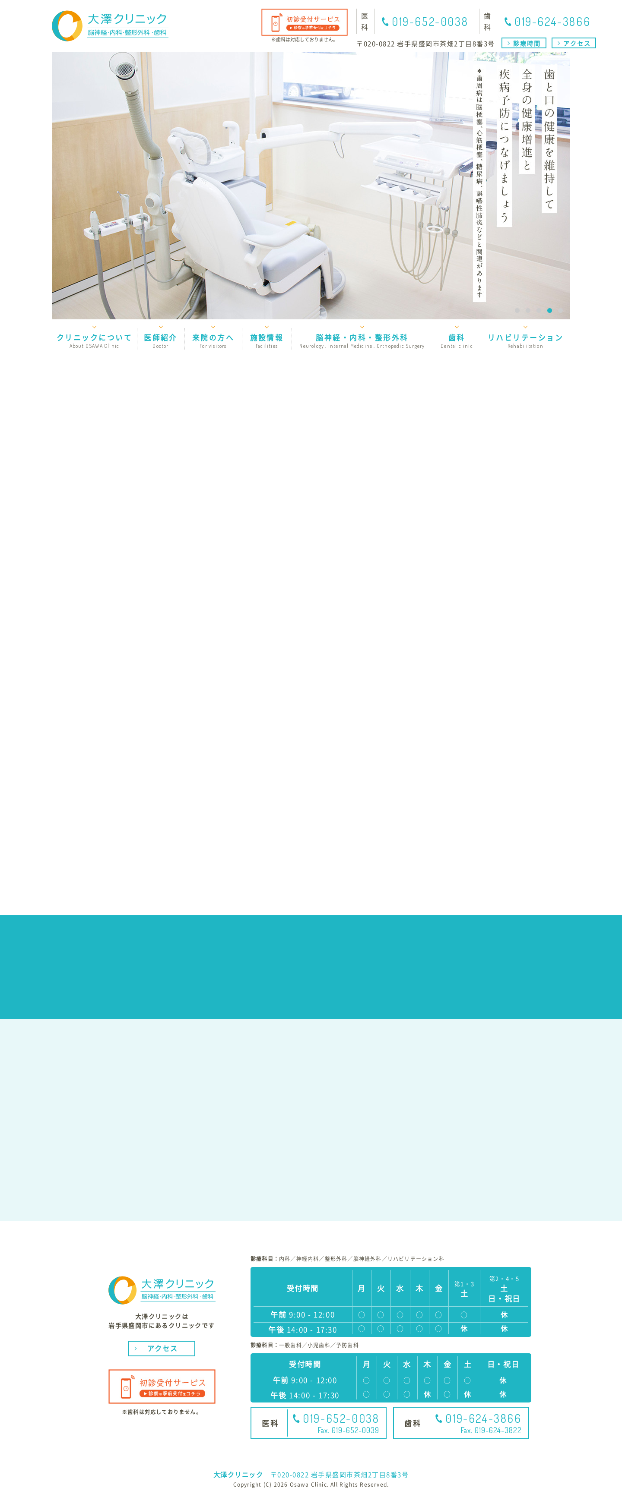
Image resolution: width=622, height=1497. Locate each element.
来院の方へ (213, 340)
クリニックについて (94, 340)
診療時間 (527, 43)
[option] (311, 185)
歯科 (457, 340)
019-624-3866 (552, 21)
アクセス (577, 43)
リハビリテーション (525, 340)
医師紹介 (160, 340)
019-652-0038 (430, 21)
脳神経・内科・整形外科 (362, 340)
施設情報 (267, 340)
